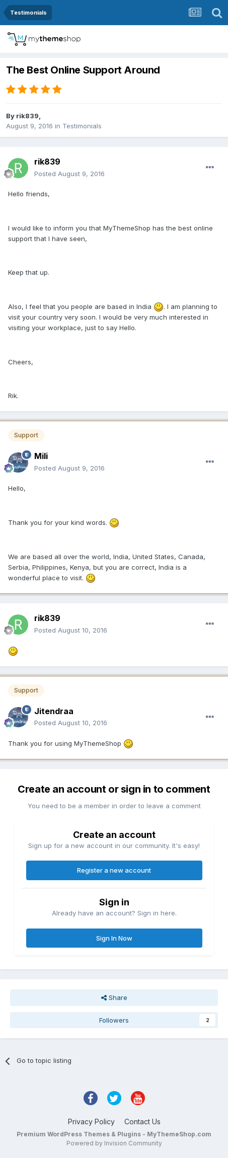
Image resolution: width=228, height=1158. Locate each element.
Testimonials (82, 126)
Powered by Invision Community (114, 1143)
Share (114, 997)
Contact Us (142, 1121)
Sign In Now (114, 938)
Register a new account (114, 870)
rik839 (27, 116)
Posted (69, 174)
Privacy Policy (91, 1121)
